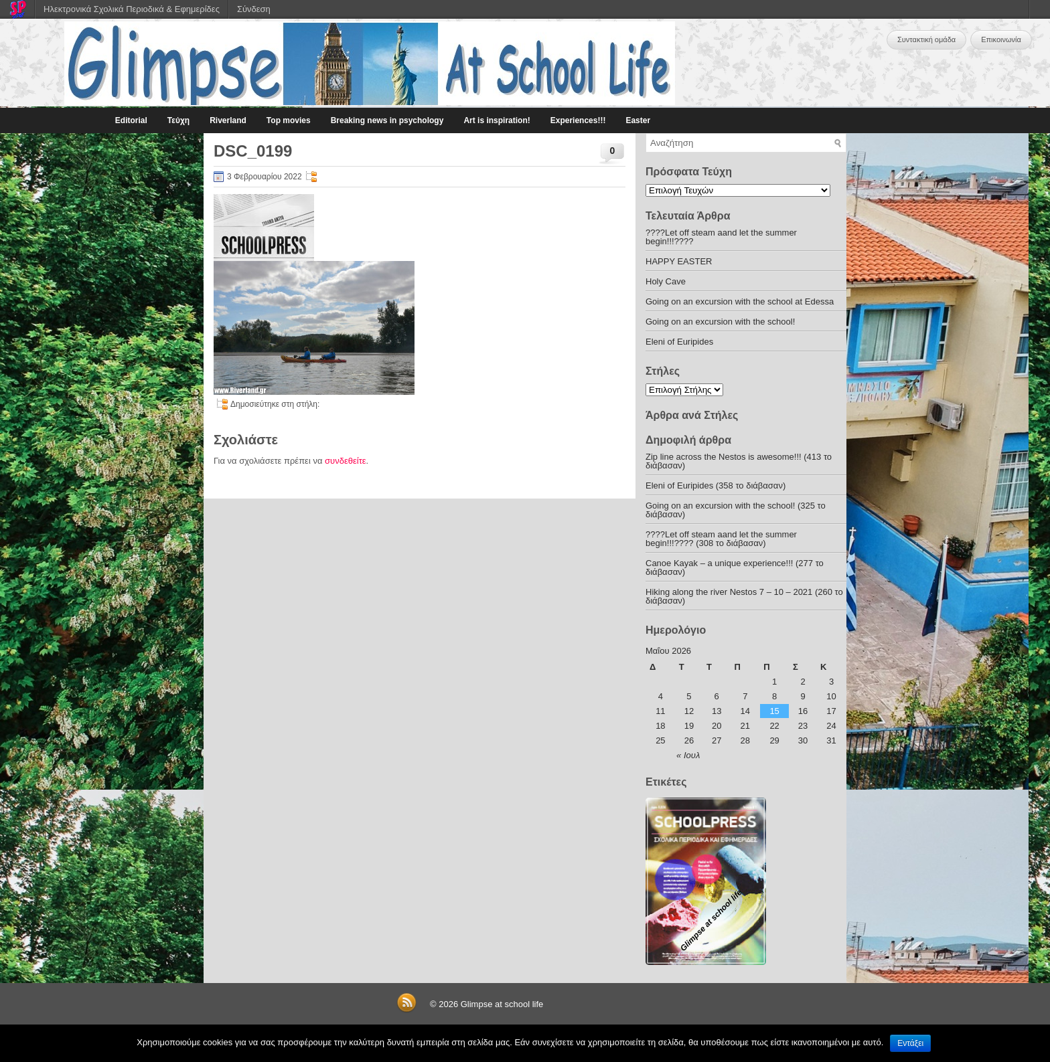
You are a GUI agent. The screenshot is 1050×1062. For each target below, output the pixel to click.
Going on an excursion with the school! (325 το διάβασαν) (736, 510)
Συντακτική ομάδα (926, 39)
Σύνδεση (254, 9)
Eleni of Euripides (679, 342)
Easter (637, 120)
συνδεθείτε (345, 461)
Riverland (228, 120)
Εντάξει (910, 1043)
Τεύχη (178, 120)
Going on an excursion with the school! (720, 322)
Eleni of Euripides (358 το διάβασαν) (715, 485)
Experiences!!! (578, 120)
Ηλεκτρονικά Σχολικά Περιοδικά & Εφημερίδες (132, 9)
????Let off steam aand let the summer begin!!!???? (721, 237)
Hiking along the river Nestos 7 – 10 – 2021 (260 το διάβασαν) (744, 596)
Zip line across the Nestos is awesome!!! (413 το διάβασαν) (739, 461)
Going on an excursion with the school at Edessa (740, 301)
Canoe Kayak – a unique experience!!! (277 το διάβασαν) (735, 567)
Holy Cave (666, 281)
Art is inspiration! (496, 120)
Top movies (289, 120)
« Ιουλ (688, 755)
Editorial (131, 120)
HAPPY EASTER (679, 261)
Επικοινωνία (1001, 39)
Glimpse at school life (502, 1004)
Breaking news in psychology (387, 120)
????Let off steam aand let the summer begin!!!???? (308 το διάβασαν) (721, 538)
